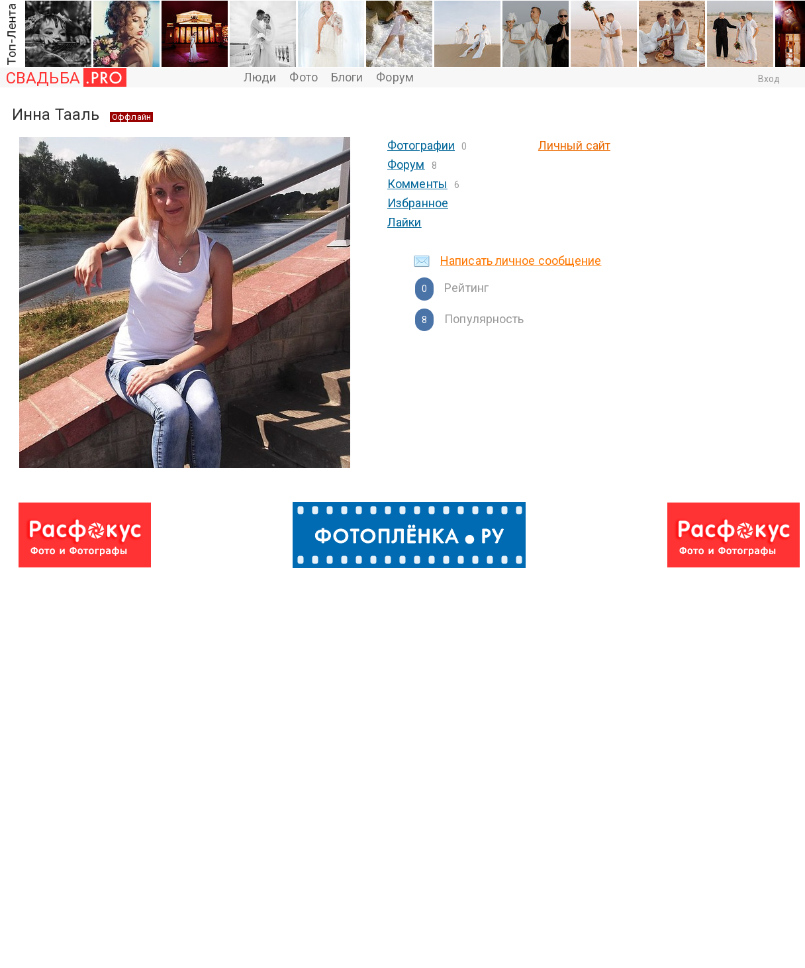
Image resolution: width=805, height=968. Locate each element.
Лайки (404, 222)
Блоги (347, 77)
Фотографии (421, 145)
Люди (260, 77)
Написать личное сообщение (521, 260)
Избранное (417, 203)
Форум (395, 77)
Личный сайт (574, 145)
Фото (303, 77)
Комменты (417, 184)
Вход (769, 78)
